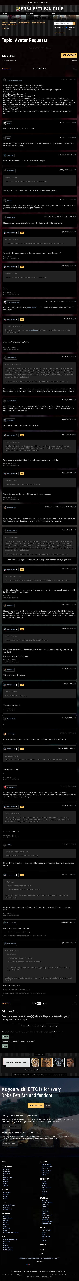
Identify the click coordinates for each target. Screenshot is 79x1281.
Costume (5, 1190)
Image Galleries (7, 1218)
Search (29, 14)
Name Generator (46, 1188)
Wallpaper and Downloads (11, 1232)
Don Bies (44, 1207)
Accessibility (44, 1271)
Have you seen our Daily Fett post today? (39, 2)
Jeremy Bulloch (46, 1223)
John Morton (45, 1209)
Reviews (5, 1181)
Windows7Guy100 (11, 302)
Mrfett (7, 123)
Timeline (5, 1185)
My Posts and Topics (38, 23)
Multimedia (6, 1214)
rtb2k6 (7, 845)
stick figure (31, 307)
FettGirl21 (9, 605)
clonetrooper (9, 734)
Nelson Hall (45, 1219)
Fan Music (6, 1220)
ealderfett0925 (10, 357)
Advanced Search (59, 33)
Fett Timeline (45, 1173)
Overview (5, 23)
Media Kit (44, 1232)
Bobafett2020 (10, 923)
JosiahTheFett (10, 787)
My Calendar (45, 1200)
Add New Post (69, 55)
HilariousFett (9, 217)
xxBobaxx (9, 155)
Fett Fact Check (8, 1247)
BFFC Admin (11, 232)
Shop (43, 1238)
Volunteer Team (46, 1230)
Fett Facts (45, 1168)
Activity (44, 1181)
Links (43, 1190)
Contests (44, 1183)
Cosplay (5, 1198)
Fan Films (6, 1224)
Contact (44, 1240)
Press (43, 1234)
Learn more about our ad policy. (57, 1074)
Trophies (44, 1194)
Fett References (46, 1170)
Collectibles (7, 1167)
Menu (4, 14)
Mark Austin (45, 1211)
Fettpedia (44, 1162)
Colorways (6, 1173)
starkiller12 (9, 420)
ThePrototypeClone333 (13, 80)
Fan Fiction (6, 1228)
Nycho (7, 200)
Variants (5, 1194)
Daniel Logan (45, 1205)
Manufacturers (7, 1177)
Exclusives (6, 1241)
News (4, 1237)
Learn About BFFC (10, 1144)
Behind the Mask (46, 1164)
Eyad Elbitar (45, 1217)
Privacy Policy (34, 1271)
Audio (5, 1222)
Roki (7, 138)
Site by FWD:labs (61, 1271)
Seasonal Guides (8, 1250)
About (42, 1228)
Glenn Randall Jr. (47, 1215)
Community (44, 1179)
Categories (6, 1171)
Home (4, 1162)
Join (5, 1046)
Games (5, 1230)
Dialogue (4, 28)
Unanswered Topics (24, 23)
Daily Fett (6, 1216)
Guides (5, 1243)
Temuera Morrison (47, 1203)
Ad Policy (52, 1271)
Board (4, 1203)
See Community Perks (11, 1126)
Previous (6, 69)
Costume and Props (47, 1221)
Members (44, 1185)
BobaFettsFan (10, 719)
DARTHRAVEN (10, 530)
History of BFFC (46, 1236)
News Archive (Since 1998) (10, 1239)
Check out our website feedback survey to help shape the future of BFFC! (39, 1258)
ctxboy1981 (9, 170)
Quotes (44, 1175)
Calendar (44, 1198)
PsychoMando (10, 507)
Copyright (26, 1271)
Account (56, 14)
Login (5, 1037)
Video (4, 1226)
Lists (4, 1175)
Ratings (5, 1179)
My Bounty (6, 1169)
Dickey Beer (45, 1213)
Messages (44, 1192)
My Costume (6, 1192)
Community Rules (16, 1271)
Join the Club (35, 1105)
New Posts (13, 23)
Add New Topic (12, 24)
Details (5, 1196)
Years (5, 1183)
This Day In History (47, 1166)
